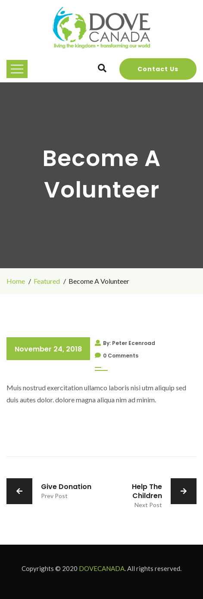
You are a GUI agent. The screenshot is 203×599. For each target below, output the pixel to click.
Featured (47, 281)
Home (15, 281)
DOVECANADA (102, 568)
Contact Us (157, 69)
